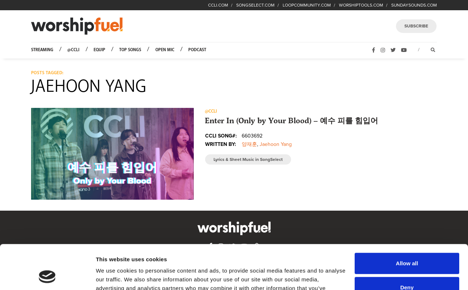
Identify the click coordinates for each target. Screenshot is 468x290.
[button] (112, 153)
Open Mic (164, 50)
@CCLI (73, 50)
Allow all (407, 222)
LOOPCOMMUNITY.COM (307, 5)
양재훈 (249, 144)
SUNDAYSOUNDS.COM (414, 5)
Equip (99, 50)
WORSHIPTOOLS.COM (361, 5)
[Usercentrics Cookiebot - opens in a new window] (47, 275)
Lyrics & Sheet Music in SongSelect (248, 159)
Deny (407, 245)
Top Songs (130, 50)
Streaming (42, 50)
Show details (113, 275)
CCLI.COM (218, 5)
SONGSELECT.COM (255, 5)
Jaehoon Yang (276, 144)
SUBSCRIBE (416, 26)
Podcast (197, 50)
